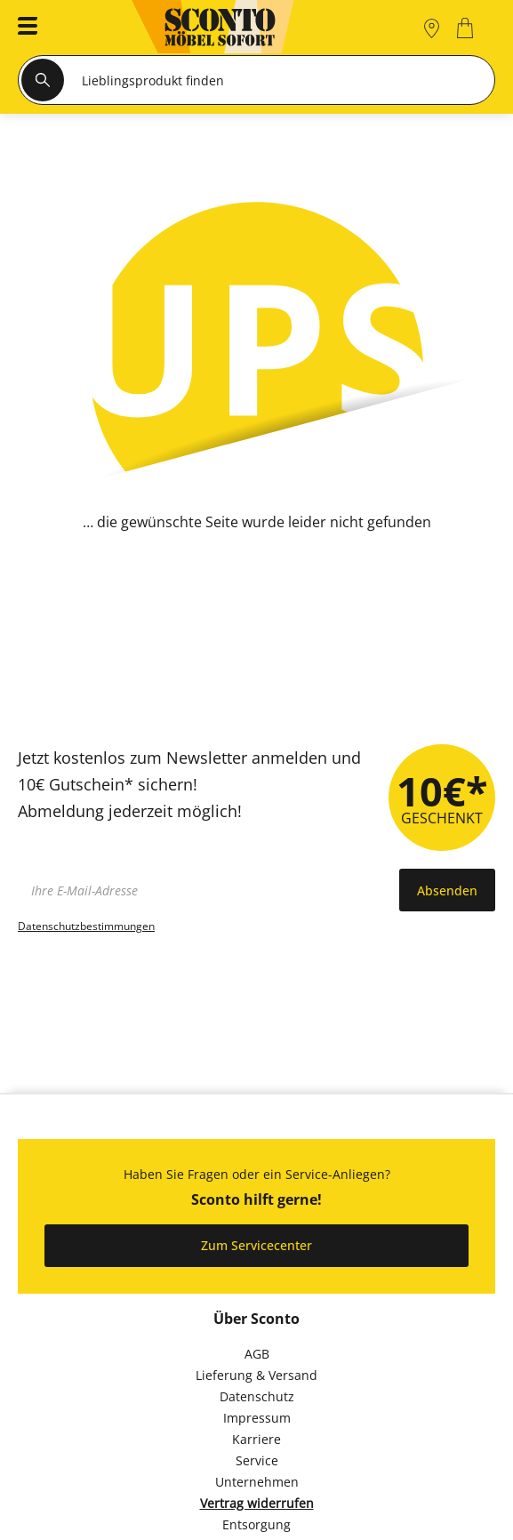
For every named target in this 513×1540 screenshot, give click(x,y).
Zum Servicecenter (256, 1245)
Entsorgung (256, 1524)
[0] (467, 28)
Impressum (257, 1417)
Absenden (447, 890)
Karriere (256, 1439)
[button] (22, 28)
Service (257, 1460)
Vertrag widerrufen (257, 1503)
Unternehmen (257, 1481)
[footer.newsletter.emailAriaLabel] (204, 890)
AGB (256, 1353)
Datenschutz (257, 1396)
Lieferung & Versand (256, 1375)
